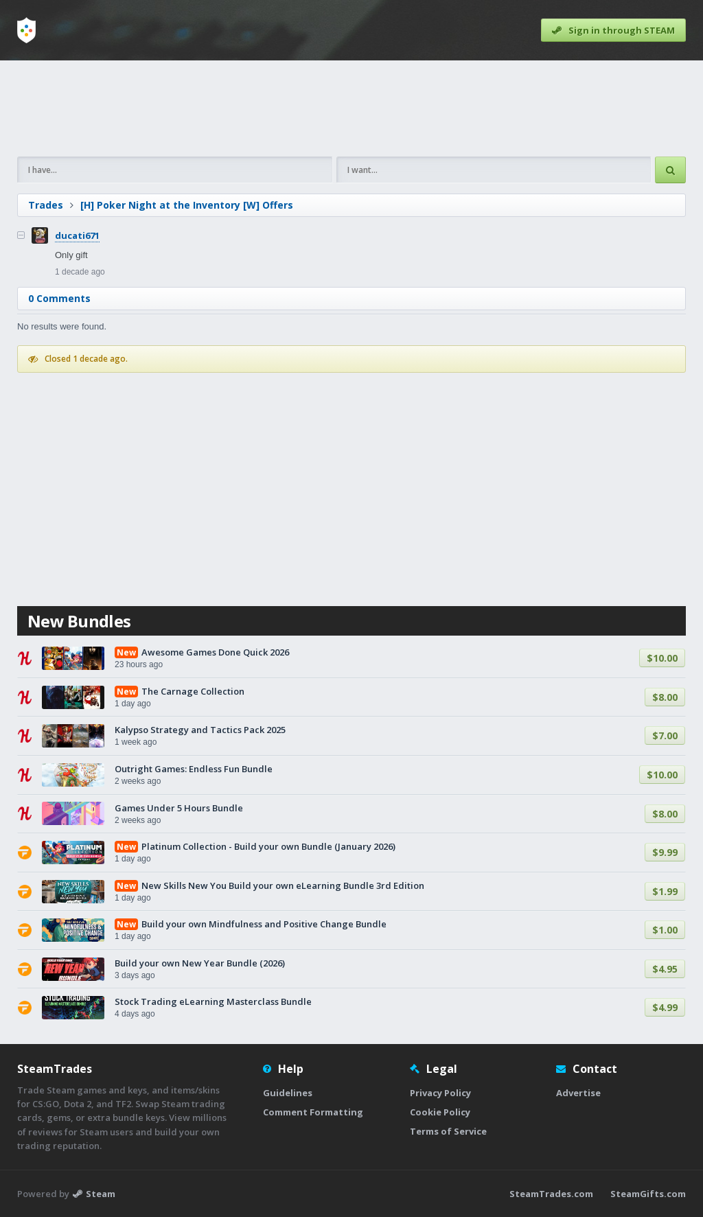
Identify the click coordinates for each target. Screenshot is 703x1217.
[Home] (26, 30)
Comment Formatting (313, 1112)
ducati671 (77, 235)
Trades (45, 204)
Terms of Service (448, 1131)
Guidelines (287, 1093)
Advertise (578, 1093)
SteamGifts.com (648, 1193)
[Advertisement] (351, 108)
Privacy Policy (440, 1093)
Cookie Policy (440, 1112)
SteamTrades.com (551, 1193)
